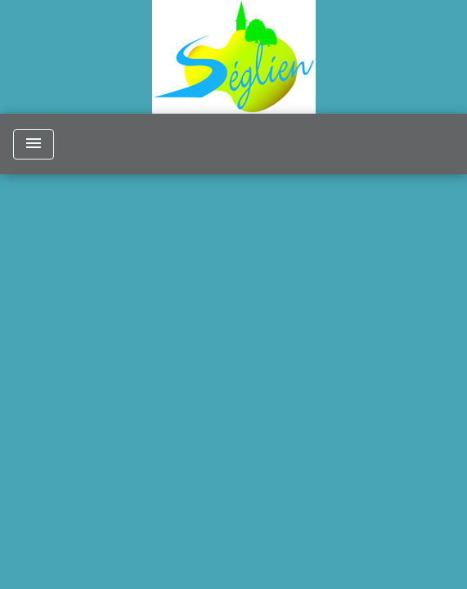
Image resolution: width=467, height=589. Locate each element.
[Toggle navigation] (33, 144)
